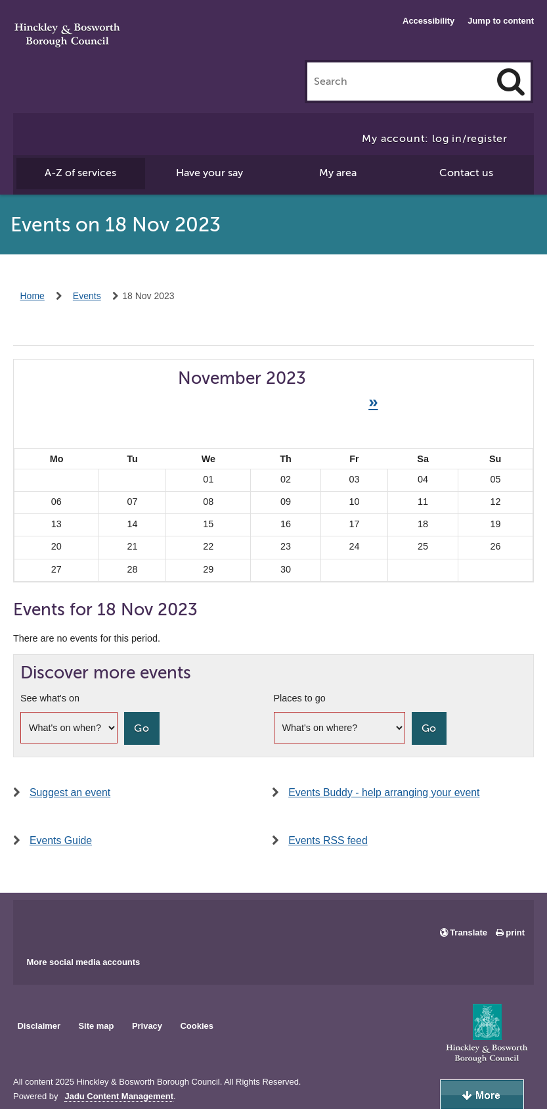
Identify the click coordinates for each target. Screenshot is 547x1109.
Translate (468, 932)
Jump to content (501, 21)
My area (338, 173)
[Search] (510, 81)
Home (32, 296)
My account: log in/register (435, 139)
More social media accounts (83, 962)
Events (87, 296)
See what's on (49, 698)
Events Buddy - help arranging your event (383, 792)
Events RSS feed (328, 840)
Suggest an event (70, 792)
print (515, 932)
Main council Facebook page (36, 923)
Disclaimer (38, 1026)
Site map (96, 1026)
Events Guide (61, 840)
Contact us (466, 173)
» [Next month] (373, 401)
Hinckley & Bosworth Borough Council (67, 36)
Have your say (209, 173)
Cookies (197, 1026)
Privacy (147, 1026)
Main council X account (77, 923)
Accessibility (428, 21)
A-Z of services (80, 173)
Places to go (300, 698)
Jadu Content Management (118, 1096)
